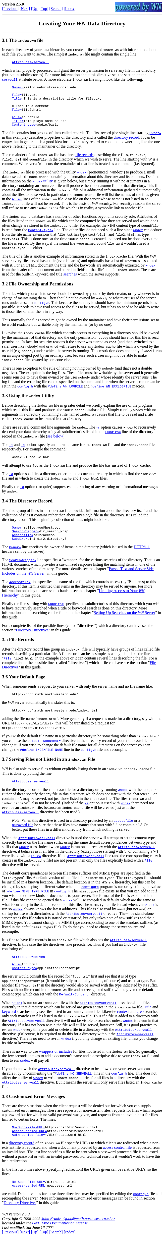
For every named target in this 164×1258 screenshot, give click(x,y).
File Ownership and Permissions (41, 292)
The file (26, 40)
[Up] (34, 8)
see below (55, 445)
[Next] (25, 8)
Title (148, 1025)
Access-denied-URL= (29, 1150)
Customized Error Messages (37, 1114)
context (123, 1029)
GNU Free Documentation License (60, 1245)
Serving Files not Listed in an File (52, 773)
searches (70, 283)
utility (43, 190)
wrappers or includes (55, 1069)
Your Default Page (27, 689)
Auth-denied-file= (28, 1154)
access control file (117, 1167)
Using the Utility (31, 404)
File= (17, 97)
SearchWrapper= (25, 542)
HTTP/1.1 (142, 559)
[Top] (44, 8)
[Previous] (10, 8)
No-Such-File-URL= (28, 1146)
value (155, 901)
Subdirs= (113, 440)
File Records (21, 652)
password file (22, 840)
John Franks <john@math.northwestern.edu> (78, 1240)
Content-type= (24, 133)
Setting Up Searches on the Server (124, 625)
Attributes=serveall (30, 62)
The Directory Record (31, 510)
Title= (18, 102)
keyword (9, 1029)
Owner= (18, 88)
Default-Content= (74, 1012)
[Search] (56, 8)
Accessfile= (22, 547)
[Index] (69, 8)
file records (84, 164)
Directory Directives (32, 643)
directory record (126, 146)
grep (140, 1029)
